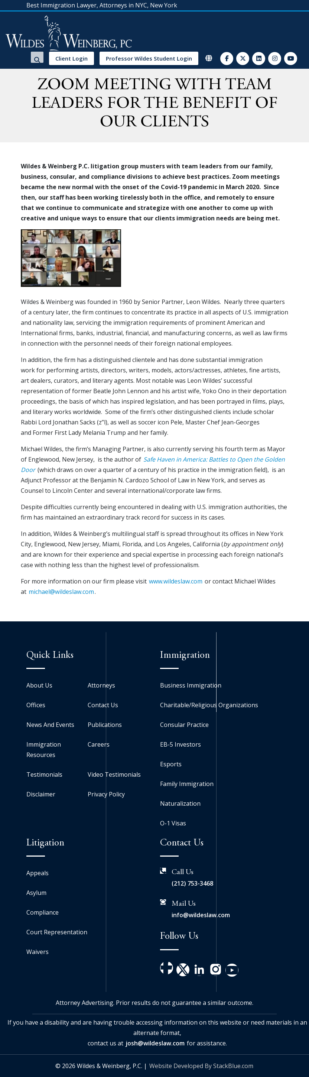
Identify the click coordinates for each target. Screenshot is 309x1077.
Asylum (36, 893)
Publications (105, 725)
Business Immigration (190, 685)
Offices (35, 705)
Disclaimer (40, 794)
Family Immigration (187, 784)
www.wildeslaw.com (175, 581)
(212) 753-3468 (192, 883)
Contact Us (103, 705)
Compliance (42, 912)
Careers (99, 744)
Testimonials (44, 774)
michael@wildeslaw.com (61, 592)
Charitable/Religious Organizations (209, 705)
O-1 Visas (173, 823)
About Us (39, 685)
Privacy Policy (106, 794)
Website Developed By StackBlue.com (201, 1066)
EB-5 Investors (180, 744)
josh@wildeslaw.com (155, 1043)
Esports (171, 764)
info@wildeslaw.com (201, 915)
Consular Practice (184, 725)
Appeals (37, 873)
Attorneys (101, 685)
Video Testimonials (114, 774)
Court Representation (56, 932)
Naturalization (180, 803)
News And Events (50, 725)
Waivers (37, 952)
